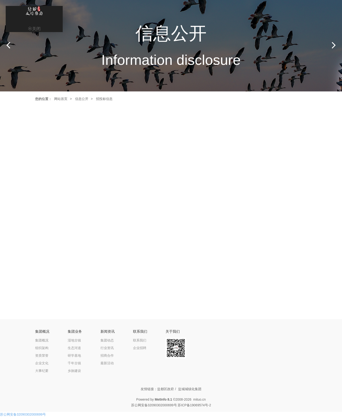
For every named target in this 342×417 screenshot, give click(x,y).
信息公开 (81, 99)
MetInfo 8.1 (163, 399)
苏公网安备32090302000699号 (23, 414)
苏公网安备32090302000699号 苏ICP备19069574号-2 (171, 405)
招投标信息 (104, 99)
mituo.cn (199, 399)
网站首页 (60, 99)
